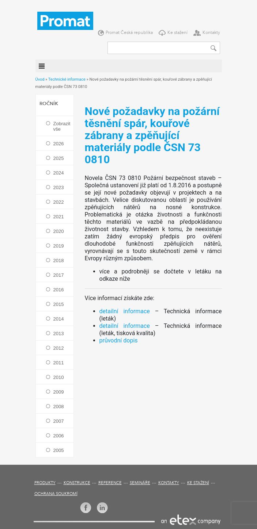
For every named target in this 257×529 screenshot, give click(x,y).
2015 (58, 304)
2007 (58, 421)
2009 (58, 392)
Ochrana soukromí (56, 494)
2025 (58, 158)
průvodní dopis (118, 340)
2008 (58, 406)
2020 (58, 231)
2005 (58, 450)
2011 (58, 362)
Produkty (45, 483)
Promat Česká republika (129, 33)
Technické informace (67, 79)
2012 (58, 348)
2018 (58, 260)
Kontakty (211, 33)
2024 (58, 173)
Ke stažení (177, 33)
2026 (58, 143)
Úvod (40, 79)
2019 (58, 246)
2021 (58, 216)
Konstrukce (77, 483)
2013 (58, 333)
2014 (58, 319)
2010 (58, 377)
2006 (58, 435)
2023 (58, 187)
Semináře (140, 483)
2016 (58, 289)
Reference (110, 483)
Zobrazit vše (61, 126)
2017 (58, 275)
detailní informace (124, 311)
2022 (58, 202)
